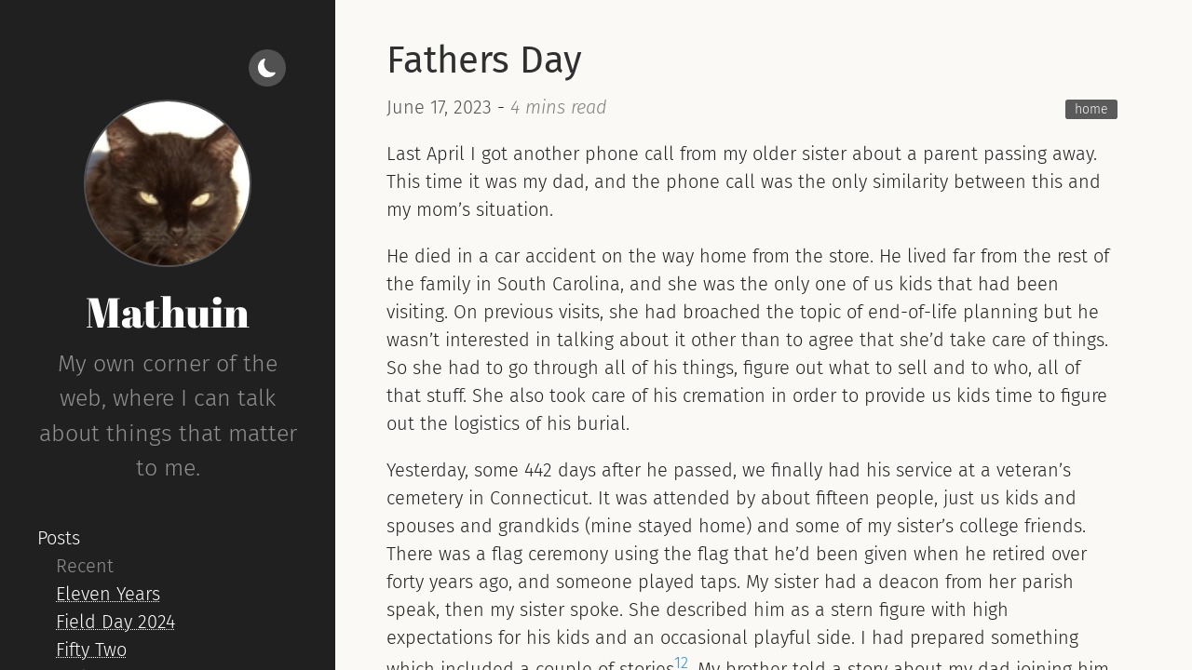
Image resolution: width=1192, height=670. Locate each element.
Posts (58, 538)
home (1091, 109)
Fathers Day (484, 60)
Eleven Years (108, 594)
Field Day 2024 (115, 621)
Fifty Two (91, 649)
